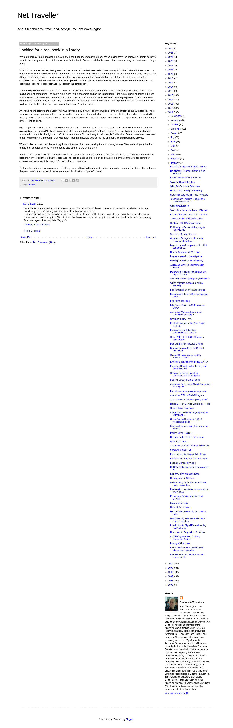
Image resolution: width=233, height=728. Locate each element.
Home (89, 237)
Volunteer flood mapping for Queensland (189, 278)
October (175, 124)
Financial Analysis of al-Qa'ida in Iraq (188, 166)
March (174, 154)
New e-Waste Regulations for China (187, 532)
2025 (171, 53)
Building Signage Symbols (183, 463)
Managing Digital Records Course (186, 344)
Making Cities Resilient (181, 433)
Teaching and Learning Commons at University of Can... (187, 200)
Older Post (151, 237)
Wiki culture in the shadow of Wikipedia (189, 210)
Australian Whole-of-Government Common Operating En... (186, 313)
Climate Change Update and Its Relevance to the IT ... (185, 356)
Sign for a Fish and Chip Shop (184, 474)
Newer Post (26, 237)
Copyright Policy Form (181, 319)
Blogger (129, 719)
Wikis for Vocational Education (185, 186)
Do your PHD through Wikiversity (186, 190)
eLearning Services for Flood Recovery (189, 195)
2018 (171, 82)
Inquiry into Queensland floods (185, 380)
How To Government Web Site (185, 252)
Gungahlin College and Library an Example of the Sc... (186, 239)
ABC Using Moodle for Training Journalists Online (185, 537)
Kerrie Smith (29, 204)
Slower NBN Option (179, 503)
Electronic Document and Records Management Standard (186, 549)
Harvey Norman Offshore (182, 478)
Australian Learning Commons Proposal (189, 445)
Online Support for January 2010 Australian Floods (186, 420)
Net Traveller (38, 15)
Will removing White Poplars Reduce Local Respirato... (188, 483)
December (176, 116)
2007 (171, 576)
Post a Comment (32, 231)
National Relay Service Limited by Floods (190, 404)
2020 (171, 74)
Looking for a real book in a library (186, 260)
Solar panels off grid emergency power (189, 399)
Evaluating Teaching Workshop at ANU (189, 362)
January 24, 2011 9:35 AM (37, 224)
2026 (171, 48)
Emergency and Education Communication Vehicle (183, 331)
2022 (171, 65)
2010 (171, 563)
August (174, 133)
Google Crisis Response (182, 408)
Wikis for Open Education (182, 182)
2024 (171, 57)
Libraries (31, 185)
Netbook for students (180, 507)
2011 (171, 112)
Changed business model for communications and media (185, 374)
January (175, 163)
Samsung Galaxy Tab (180, 450)
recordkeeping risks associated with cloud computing (187, 519)
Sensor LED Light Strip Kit (183, 234)
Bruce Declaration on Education (185, 177)
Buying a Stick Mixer (180, 543)
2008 (171, 572)
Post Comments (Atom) (44, 242)
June (173, 141)
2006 (171, 580)
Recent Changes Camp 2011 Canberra (189, 214)
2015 (171, 95)
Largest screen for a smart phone (186, 256)
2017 (171, 87)
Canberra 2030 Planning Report (185, 223)
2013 (171, 104)
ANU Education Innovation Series (186, 218)
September (176, 129)
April (173, 150)
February (175, 158)
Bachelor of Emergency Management (188, 391)
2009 (171, 568)
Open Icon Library (178, 441)
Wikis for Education (179, 206)
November (176, 120)
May (173, 146)
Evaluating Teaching (180, 301)
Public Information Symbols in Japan (188, 454)
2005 (171, 585)
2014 (171, 99)
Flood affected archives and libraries (187, 290)
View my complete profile (177, 693)
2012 (171, 108)
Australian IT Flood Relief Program (187, 395)
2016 (171, 91)
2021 (171, 69)
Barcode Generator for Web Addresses (189, 458)
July (173, 137)
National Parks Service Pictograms (187, 437)
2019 (171, 78)
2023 (171, 61)
